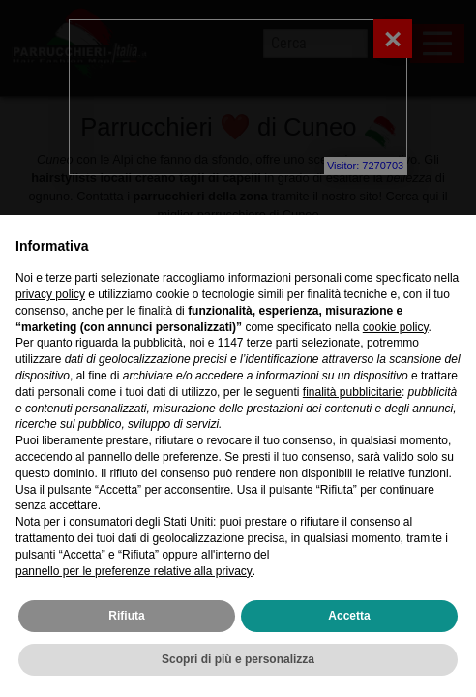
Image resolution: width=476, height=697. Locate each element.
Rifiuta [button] (126, 615)
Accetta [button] (349, 615)
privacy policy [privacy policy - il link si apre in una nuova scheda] (50, 294)
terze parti (272, 342)
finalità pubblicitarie (352, 392)
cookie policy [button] (396, 327)
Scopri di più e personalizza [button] (238, 659)
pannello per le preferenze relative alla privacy (134, 571)
